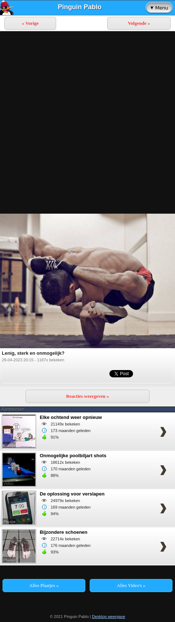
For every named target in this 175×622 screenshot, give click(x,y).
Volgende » (139, 23)
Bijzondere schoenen (64, 532)
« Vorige (30, 23)
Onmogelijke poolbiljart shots (73, 455)
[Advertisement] (87, 122)
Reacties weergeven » (87, 396)
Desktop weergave (108, 616)
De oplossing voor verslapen (72, 494)
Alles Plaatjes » (44, 585)
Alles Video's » (131, 585)
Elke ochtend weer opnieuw (71, 417)
